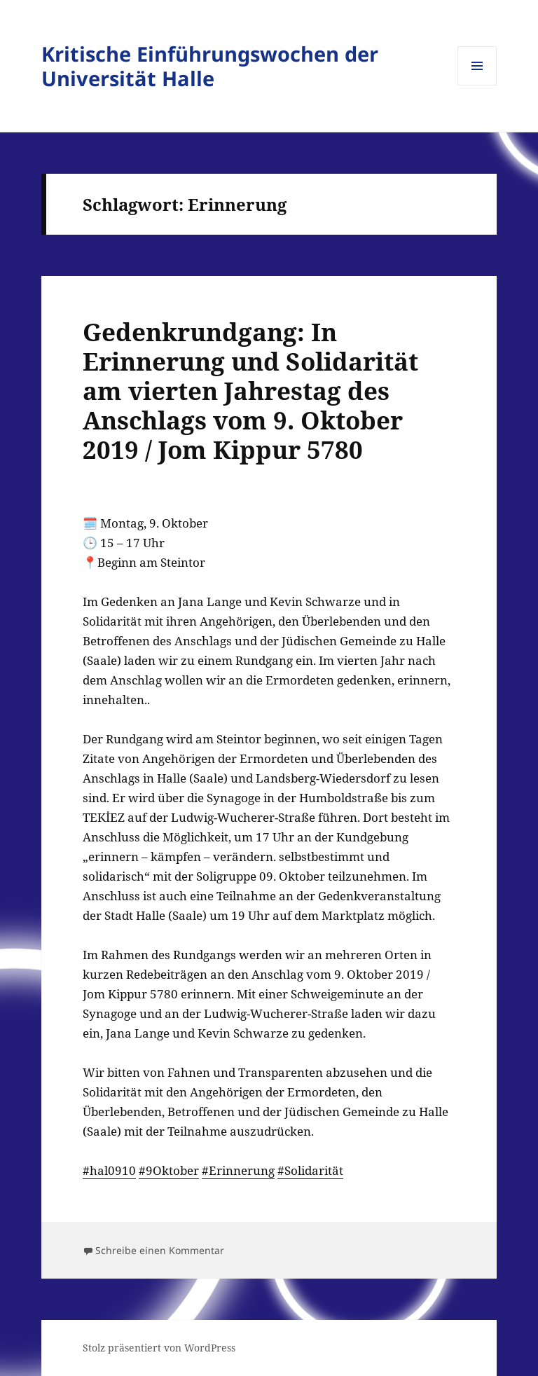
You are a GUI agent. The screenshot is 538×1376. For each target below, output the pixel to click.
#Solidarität (310, 1170)
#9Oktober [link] (169, 1170)
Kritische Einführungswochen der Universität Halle (209, 66)
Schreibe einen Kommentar (159, 1250)
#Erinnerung (238, 1170)
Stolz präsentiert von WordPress (159, 1347)
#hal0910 (109, 1170)
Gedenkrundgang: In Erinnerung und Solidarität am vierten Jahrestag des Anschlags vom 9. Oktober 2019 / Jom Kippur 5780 (250, 390)
